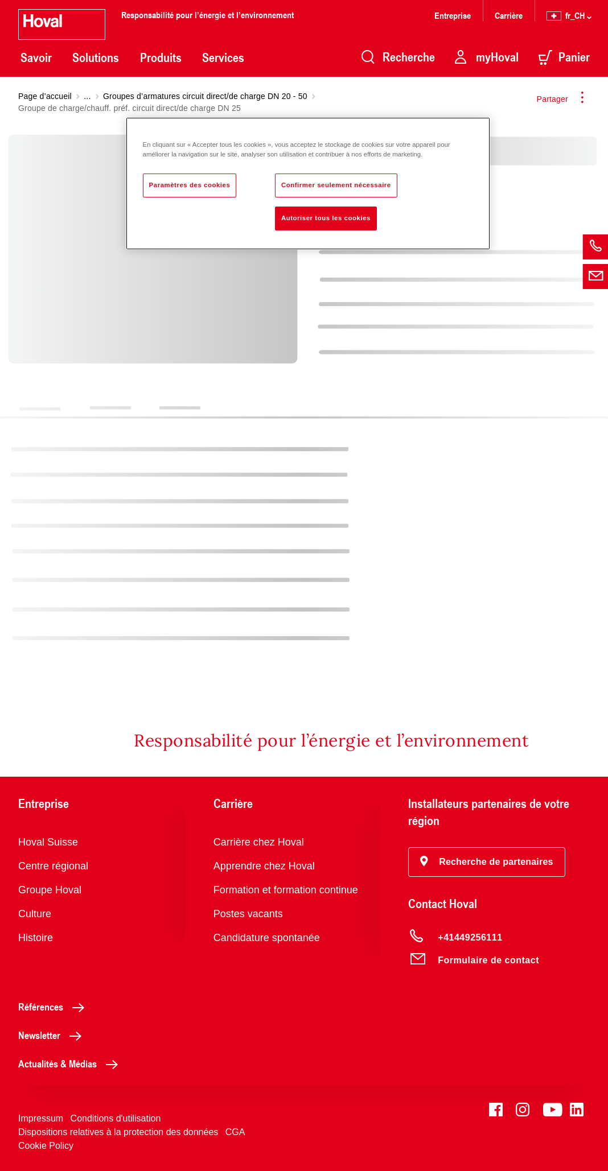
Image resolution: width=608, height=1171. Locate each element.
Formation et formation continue (285, 890)
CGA (235, 1132)
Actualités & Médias (71, 1063)
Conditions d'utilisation (116, 1118)
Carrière (509, 15)
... (87, 96)
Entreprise (452, 15)
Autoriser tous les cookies (326, 218)
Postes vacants (248, 914)
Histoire (35, 937)
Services (223, 57)
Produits (161, 57)
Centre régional (53, 866)
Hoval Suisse (48, 842)
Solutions (95, 57)
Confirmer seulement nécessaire (336, 185)
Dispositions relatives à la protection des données (118, 1132)
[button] (486, 862)
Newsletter (53, 1035)
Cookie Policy (45, 1146)
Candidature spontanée (266, 937)
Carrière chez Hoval (258, 842)
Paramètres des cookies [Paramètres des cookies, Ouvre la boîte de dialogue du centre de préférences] (190, 185)
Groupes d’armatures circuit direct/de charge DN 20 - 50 (205, 96)
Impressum (40, 1118)
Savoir (36, 57)
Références (54, 1006)
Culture (34, 914)
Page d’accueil (45, 96)
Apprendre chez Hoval (264, 866)
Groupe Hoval (49, 890)
